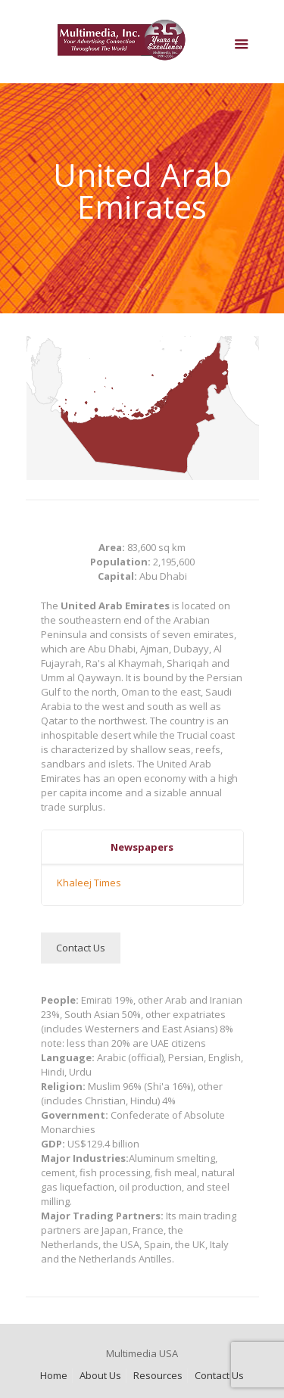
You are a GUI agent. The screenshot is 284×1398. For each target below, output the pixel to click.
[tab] (142, 847)
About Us (100, 1375)
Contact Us (219, 1375)
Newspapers (142, 847)
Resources (158, 1375)
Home (53, 1375)
